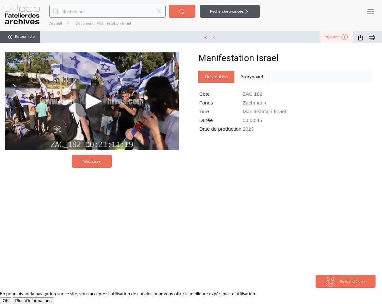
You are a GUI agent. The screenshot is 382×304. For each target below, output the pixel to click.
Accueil (55, 23)
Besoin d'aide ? (345, 282)
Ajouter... (337, 37)
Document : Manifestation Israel (103, 23)
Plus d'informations (33, 300)
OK (6, 300)
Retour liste (20, 37)
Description (216, 76)
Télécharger (92, 161)
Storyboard (252, 76)
